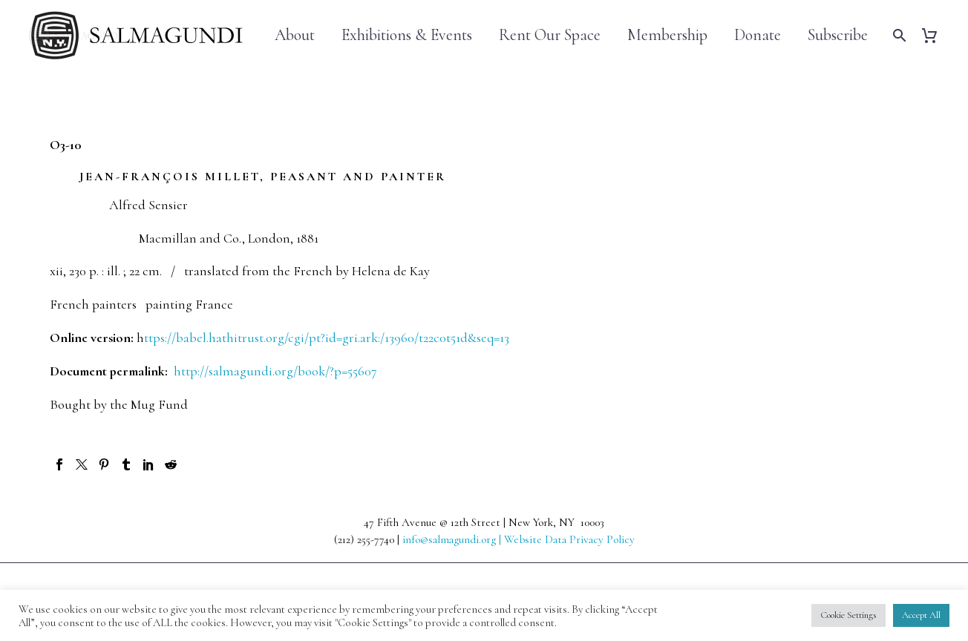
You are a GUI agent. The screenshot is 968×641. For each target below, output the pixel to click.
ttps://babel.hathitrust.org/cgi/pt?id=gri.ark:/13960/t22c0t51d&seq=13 (326, 337)
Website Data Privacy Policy (569, 539)
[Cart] (935, 35)
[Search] (897, 35)
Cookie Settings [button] (848, 615)
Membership (667, 35)
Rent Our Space (550, 35)
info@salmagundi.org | (453, 539)
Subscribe (838, 35)
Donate (757, 35)
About (295, 35)
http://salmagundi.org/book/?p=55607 (275, 371)
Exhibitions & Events (406, 35)
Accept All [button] (921, 615)
